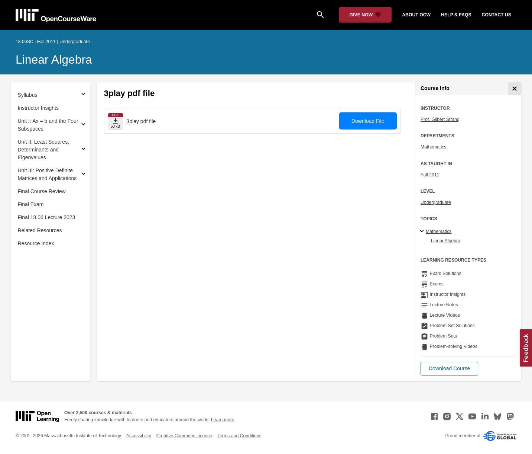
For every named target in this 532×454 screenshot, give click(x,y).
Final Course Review (42, 191)
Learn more (222, 419)
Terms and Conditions (239, 435)
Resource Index (36, 243)
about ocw (416, 14)
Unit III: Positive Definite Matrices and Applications (47, 174)
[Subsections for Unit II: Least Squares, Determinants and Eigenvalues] (83, 150)
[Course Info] (514, 88)
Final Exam (31, 204)
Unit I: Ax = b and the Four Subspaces (48, 125)
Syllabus (28, 95)
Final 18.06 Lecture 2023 (46, 217)
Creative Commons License (184, 435)
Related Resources (40, 230)
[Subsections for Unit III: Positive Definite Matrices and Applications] (83, 175)
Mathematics (433, 147)
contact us (496, 14)
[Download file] (115, 121)
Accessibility (138, 435)
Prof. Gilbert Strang (440, 119)
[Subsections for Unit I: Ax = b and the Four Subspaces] (83, 125)
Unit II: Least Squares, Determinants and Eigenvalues (43, 149)
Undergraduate (436, 202)
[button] (449, 368)
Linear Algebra (54, 59)
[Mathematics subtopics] (423, 231)
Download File (368, 121)
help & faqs (456, 14)
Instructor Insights (38, 108)
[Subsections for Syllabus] (83, 95)
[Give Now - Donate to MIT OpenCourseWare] (365, 15)
